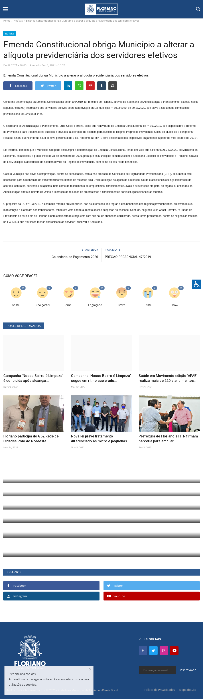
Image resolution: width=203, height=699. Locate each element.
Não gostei (42, 305)
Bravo (122, 305)
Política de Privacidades (159, 690)
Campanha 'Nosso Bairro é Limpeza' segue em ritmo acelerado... (101, 378)
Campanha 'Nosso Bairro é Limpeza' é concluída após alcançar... (33, 378)
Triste (148, 305)
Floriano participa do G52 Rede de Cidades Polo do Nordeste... (31, 438)
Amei (68, 305)
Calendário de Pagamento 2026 (75, 257)
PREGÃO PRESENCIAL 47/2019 (128, 257)
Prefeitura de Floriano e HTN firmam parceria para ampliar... (168, 438)
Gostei (16, 305)
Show (174, 305)
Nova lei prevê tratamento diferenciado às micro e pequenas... (100, 438)
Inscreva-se (187, 670)
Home (6, 20)
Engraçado (95, 305)
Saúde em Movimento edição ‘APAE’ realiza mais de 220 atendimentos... (168, 378)
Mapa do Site (187, 690)
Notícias (18, 20)
